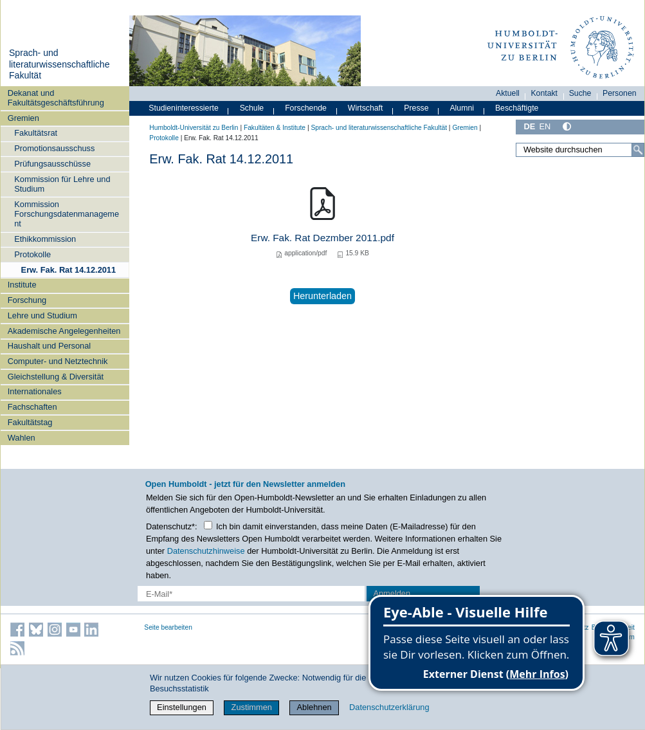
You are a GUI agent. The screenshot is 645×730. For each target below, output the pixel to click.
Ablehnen (314, 707)
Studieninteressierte (183, 108)
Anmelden (391, 593)
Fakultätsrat (35, 133)
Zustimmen (252, 707)
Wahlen (21, 438)
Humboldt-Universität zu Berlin (193, 127)
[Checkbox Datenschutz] (208, 525)
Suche (580, 93)
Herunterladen (322, 296)
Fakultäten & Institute (274, 127)
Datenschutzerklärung (389, 707)
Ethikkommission (45, 239)
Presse (416, 108)
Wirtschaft (365, 108)
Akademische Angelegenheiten (64, 331)
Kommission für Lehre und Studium (62, 184)
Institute (22, 284)
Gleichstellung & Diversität (56, 376)
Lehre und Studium (42, 315)
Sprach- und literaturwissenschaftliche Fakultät (59, 64)
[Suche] (637, 150)
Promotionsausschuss (54, 148)
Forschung (27, 300)
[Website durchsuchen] (580, 150)
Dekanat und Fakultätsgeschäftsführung (56, 97)
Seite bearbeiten (168, 627)
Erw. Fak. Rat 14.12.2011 (68, 270)
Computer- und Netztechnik (58, 361)
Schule (252, 108)
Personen (620, 93)
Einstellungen (181, 707)
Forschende (306, 108)
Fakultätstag (30, 422)
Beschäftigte (517, 108)
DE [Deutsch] (529, 126)
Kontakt (544, 93)
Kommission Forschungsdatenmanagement (66, 214)
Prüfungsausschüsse (52, 164)
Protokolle (32, 254)
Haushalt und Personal (49, 346)
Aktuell (508, 93)
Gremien (23, 118)
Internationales (35, 391)
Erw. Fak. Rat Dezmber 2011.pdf (322, 237)
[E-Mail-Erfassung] (251, 593)
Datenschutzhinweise (206, 551)
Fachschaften (32, 407)
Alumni (462, 108)
